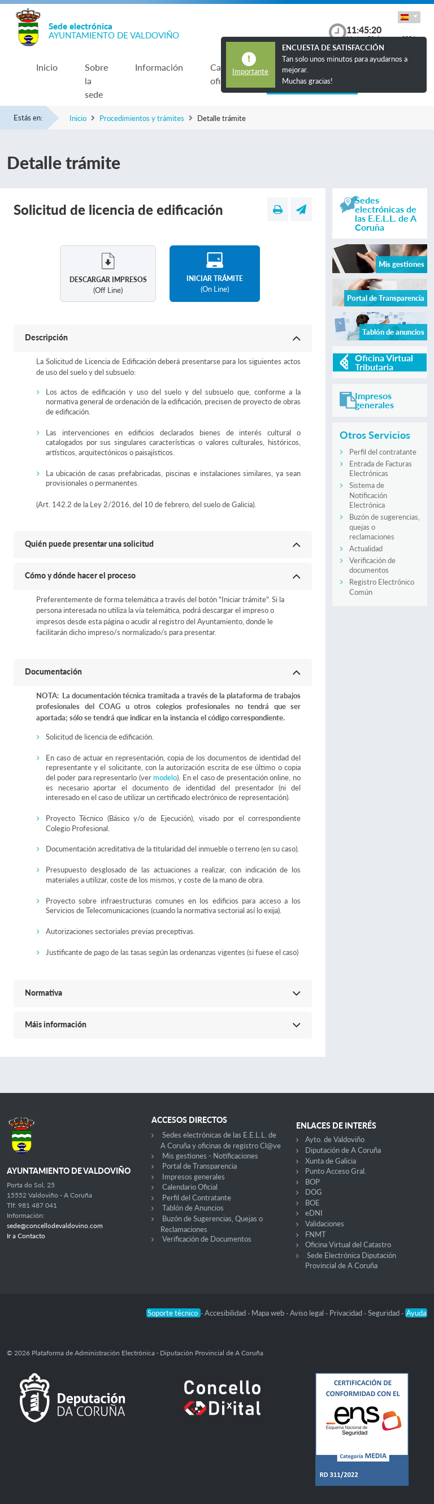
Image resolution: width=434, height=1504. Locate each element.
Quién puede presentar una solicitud (89, 543)
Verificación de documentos (372, 565)
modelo (165, 777)
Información (159, 67)
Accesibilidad (226, 1312)
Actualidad (366, 548)
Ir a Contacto (26, 1235)
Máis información (55, 1024)
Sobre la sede (96, 81)
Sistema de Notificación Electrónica (368, 495)
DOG (313, 1191)
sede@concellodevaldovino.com (55, 1225)
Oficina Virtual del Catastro (348, 1244)
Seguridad (384, 1312)
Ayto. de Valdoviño (334, 1139)
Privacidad (346, 1312)
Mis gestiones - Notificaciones (210, 1155)
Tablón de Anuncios (193, 1207)
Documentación (53, 671)
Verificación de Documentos (206, 1238)
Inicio (47, 67)
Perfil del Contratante (196, 1197)
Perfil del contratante (382, 451)
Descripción (46, 337)
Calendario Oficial (190, 1186)
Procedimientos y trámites (141, 118)
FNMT (315, 1234)
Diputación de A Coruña (343, 1150)
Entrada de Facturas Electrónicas (380, 468)
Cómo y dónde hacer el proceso (80, 575)
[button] (409, 17)
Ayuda (416, 1312)
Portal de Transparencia (199, 1165)
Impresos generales (193, 1176)
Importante (250, 71)
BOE (312, 1202)
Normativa (43, 992)
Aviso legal (308, 1312)
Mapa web (268, 1312)
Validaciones (324, 1223)
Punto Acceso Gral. (335, 1170)
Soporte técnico (173, 1312)
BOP (312, 1181)
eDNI (314, 1212)
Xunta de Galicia (330, 1160)
